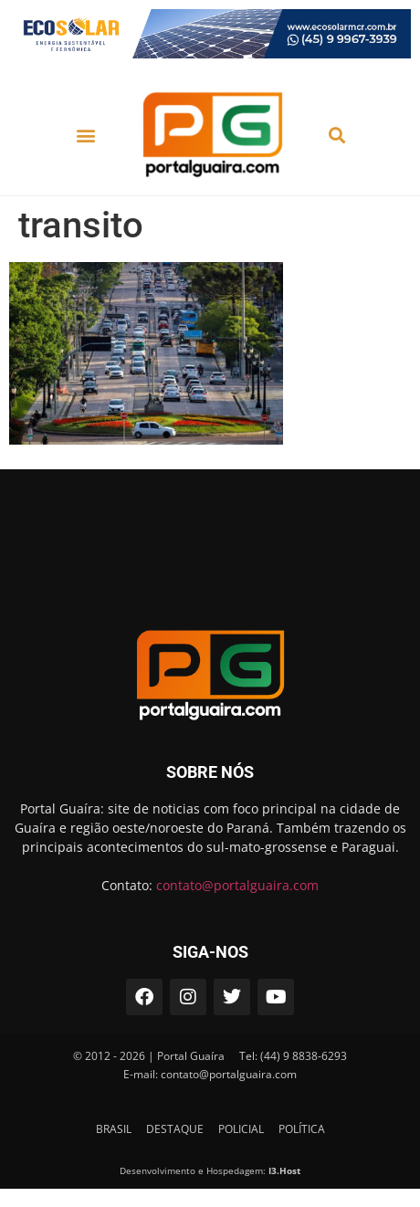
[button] (85, 135)
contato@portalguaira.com (237, 885)
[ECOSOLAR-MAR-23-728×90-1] (210, 53)
